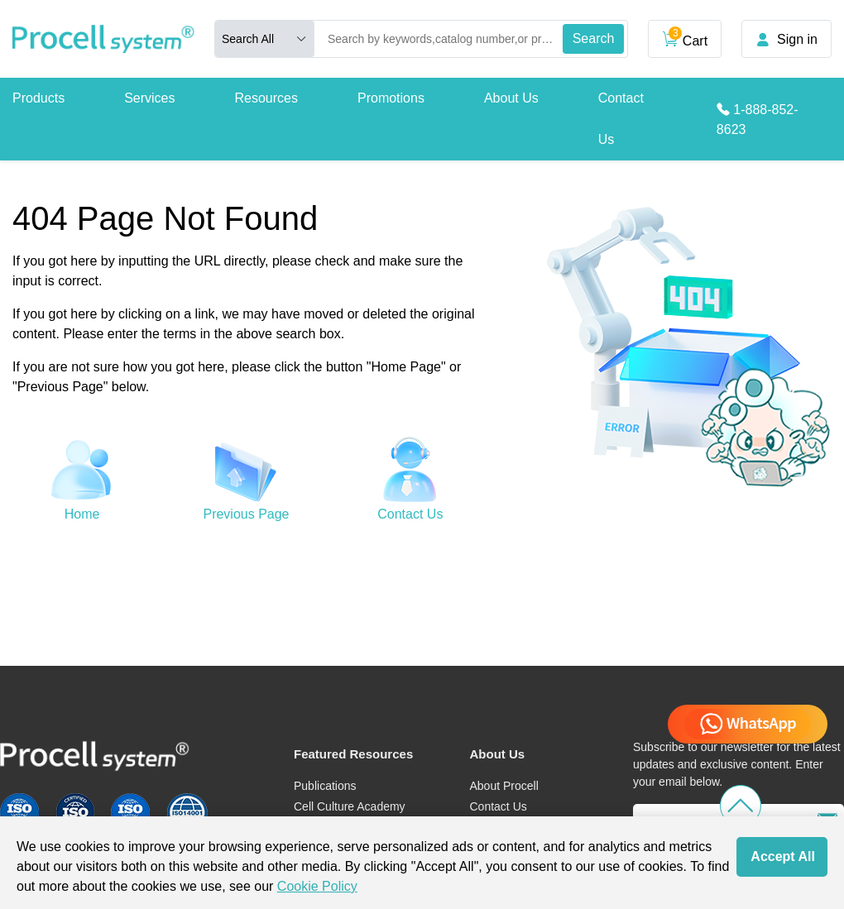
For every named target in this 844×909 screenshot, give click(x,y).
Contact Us (621, 118)
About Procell (504, 785)
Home (82, 514)
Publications (325, 785)
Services (149, 98)
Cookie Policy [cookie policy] (317, 886)
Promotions (390, 98)
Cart (684, 37)
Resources (266, 98)
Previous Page (246, 514)
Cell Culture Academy (349, 806)
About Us (511, 98)
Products (38, 98)
